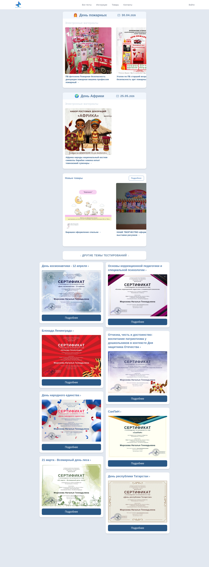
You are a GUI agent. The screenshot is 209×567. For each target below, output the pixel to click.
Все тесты (87, 5)
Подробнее (136, 178)
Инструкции (101, 5)
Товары (115, 5)
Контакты (127, 5)
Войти (191, 5)
